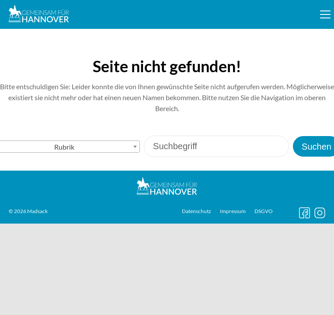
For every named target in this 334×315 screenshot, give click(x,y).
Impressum (233, 211)
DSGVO (263, 211)
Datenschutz (196, 211)
